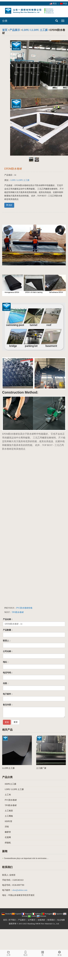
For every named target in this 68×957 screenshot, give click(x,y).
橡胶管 (8, 832)
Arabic (32, 916)
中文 (63, 3)
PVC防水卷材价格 (24, 608)
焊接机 (8, 843)
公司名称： (8, 651)
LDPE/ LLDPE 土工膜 (35, 30)
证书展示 (31, 920)
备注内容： (8, 705)
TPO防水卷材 (18, 612)
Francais (27, 914)
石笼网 (8, 837)
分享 (8, 953)
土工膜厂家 (41, 768)
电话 (25, 953)
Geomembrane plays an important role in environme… (26, 858)
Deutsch (7, 914)
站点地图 (61, 920)
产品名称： (8, 619)
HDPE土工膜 (10, 784)
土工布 (8, 795)
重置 (16, 722)
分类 (4, 20)
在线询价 (41, 920)
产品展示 (15, 30)
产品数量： (8, 630)
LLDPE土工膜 (8, 768)
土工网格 (9, 816)
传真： (6, 683)
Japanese (58, 914)
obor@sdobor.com (19, 890)
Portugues (47, 914)
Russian (41, 916)
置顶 (59, 953)
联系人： (7, 641)
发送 (7, 722)
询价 (9, 205)
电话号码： (8, 673)
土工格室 (9, 811)
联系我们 (51, 920)
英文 (53, 3)
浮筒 (7, 827)
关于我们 (12, 920)
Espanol (17, 914)
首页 (4, 30)
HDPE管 (8, 821)
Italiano (36, 914)
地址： (6, 662)
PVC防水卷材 (11, 800)
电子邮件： (8, 694)
